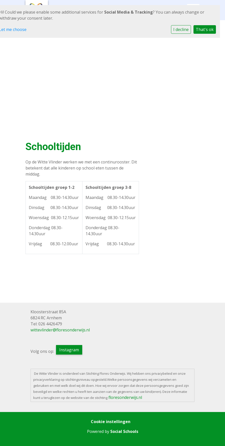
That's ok (205, 29)
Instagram (69, 350)
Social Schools (124, 431)
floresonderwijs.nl (125, 397)
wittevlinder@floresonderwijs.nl (60, 330)
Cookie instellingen (110, 421)
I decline (181, 29)
